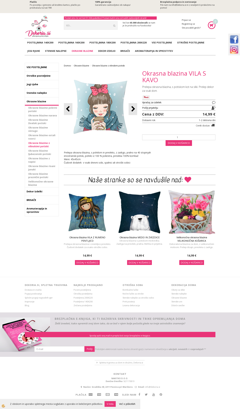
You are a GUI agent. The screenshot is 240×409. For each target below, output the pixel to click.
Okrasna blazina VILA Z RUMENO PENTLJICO (87, 239)
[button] (133, 109)
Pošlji (89, 348)
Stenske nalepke (56, 50)
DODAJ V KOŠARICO (179, 143)
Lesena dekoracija (131, 305)
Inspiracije (29, 301)
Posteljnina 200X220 (134, 42)
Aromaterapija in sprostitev (154, 50)
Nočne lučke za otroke (133, 293)
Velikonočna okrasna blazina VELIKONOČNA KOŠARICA (191, 239)
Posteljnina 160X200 (71, 42)
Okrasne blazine (82, 50)
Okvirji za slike (178, 289)
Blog (27, 305)
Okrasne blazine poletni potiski (42, 109)
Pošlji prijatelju (150, 107)
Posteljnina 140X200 (40, 42)
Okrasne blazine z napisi (39, 160)
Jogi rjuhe (33, 50)
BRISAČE (125, 50)
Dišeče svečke (178, 305)
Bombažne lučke (130, 289)
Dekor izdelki (106, 50)
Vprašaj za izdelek (151, 102)
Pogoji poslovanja (33, 293)
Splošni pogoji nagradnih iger (39, 297)
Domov (67, 65)
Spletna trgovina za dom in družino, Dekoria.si (121, 362)
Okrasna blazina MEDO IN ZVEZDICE (140, 237)
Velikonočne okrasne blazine (40, 183)
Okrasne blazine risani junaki (41, 168)
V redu (110, 403)
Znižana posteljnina (83, 305)
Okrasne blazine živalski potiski (38, 121)
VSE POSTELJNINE (162, 42)
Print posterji (129, 301)
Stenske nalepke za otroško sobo (138, 297)
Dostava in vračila (33, 289)
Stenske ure (176, 301)
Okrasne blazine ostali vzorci (41, 137)
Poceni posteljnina (82, 289)
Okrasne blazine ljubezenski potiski (39, 152)
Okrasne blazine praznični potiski (38, 175)
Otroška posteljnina (83, 293)
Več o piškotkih (127, 403)
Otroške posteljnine (190, 42)
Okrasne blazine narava (42, 115)
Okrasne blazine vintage (38, 129)
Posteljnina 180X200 (102, 42)
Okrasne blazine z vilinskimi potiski (39, 144)
